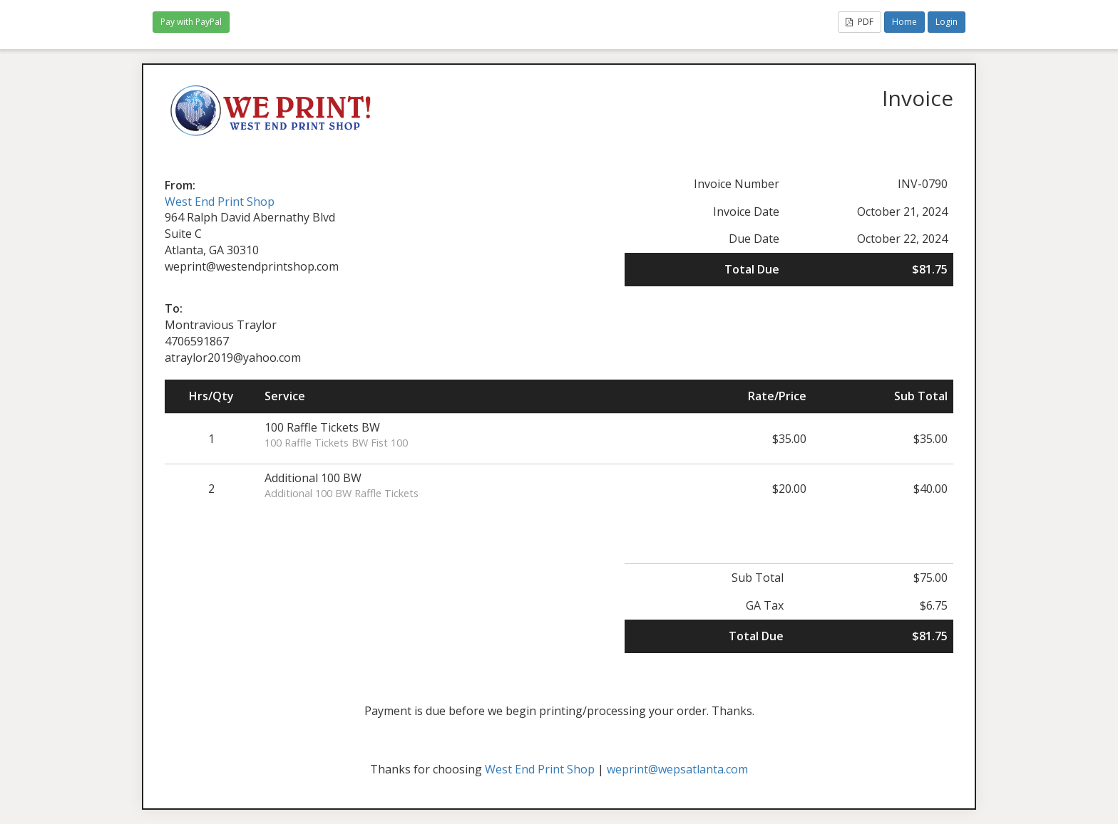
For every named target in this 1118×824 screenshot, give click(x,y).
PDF (859, 22)
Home (904, 22)
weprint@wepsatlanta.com (677, 769)
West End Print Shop (220, 201)
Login (946, 22)
